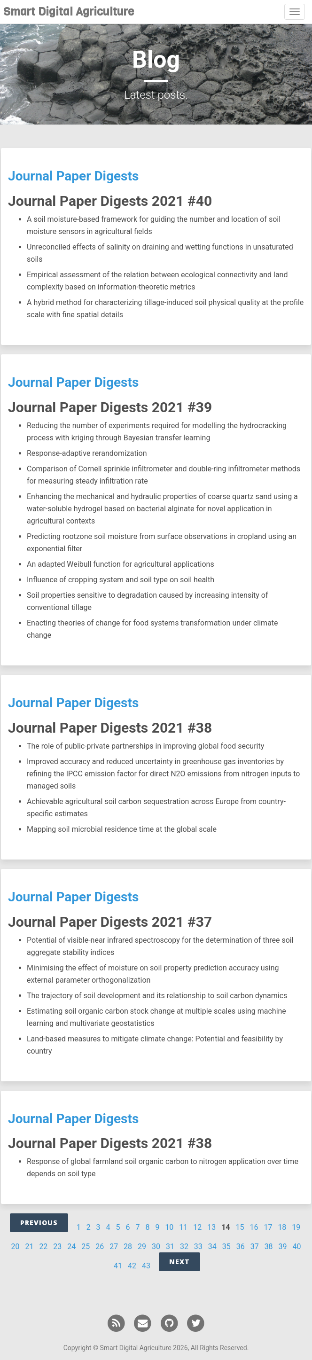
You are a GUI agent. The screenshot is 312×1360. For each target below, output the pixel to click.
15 (240, 1227)
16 (254, 1227)
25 (85, 1246)
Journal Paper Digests (73, 176)
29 (142, 1246)
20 (15, 1246)
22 (43, 1246)
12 (197, 1227)
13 (211, 1227)
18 (282, 1227)
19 (296, 1227)
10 (169, 1227)
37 (254, 1246)
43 (146, 1265)
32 (184, 1246)
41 (118, 1265)
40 (297, 1246)
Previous (39, 1222)
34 (212, 1246)
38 (269, 1246)
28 (128, 1246)
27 (113, 1246)
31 (170, 1246)
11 (183, 1227)
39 (283, 1246)
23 (57, 1246)
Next (179, 1261)
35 (226, 1246)
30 (156, 1246)
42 (132, 1265)
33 (198, 1246)
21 (29, 1246)
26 (99, 1246)
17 (268, 1227)
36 (240, 1246)
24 (71, 1246)
